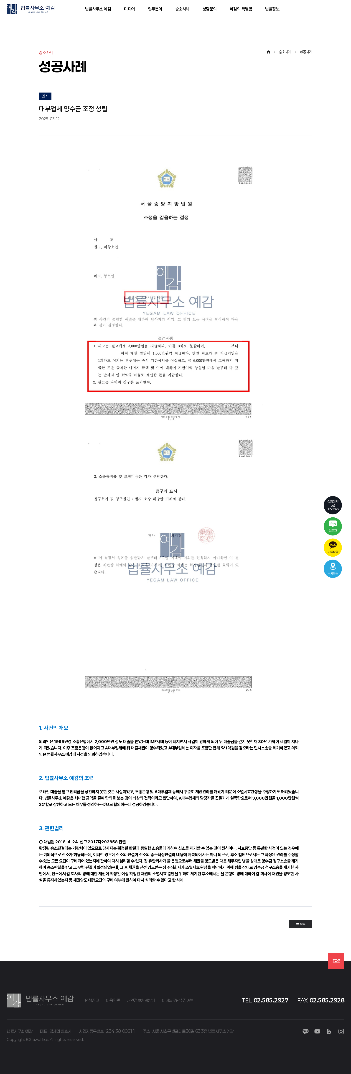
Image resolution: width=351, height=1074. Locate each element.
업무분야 (155, 9)
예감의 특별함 (241, 9)
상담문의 (210, 9)
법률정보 (272, 9)
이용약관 (113, 1000)
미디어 (129, 9)
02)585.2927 (333, 505)
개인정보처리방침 (141, 1000)
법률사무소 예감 (98, 9)
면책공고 (92, 1000)
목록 (300, 924)
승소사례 (182, 9)
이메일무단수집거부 (178, 1000)
